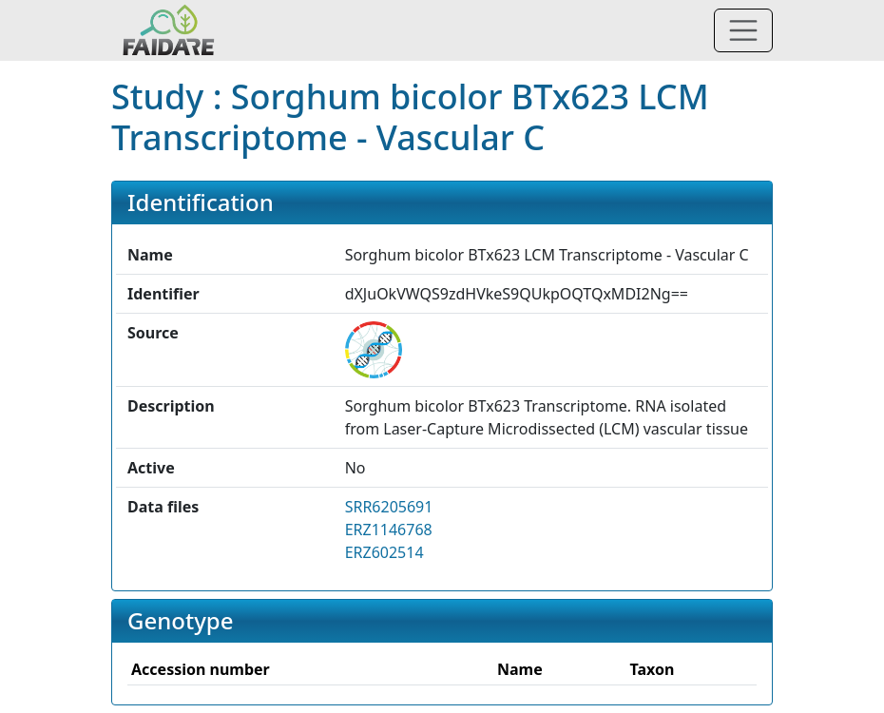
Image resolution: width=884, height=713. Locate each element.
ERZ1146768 (388, 529)
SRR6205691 (389, 506)
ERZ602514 (384, 552)
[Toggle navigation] (743, 30)
